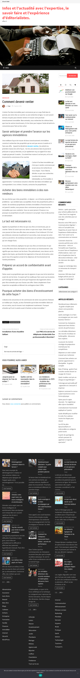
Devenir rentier (15, 322)
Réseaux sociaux (60, 610)
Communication (60, 603)
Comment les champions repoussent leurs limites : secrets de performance (66, 325)
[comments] (70, 85)
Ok (40, 675)
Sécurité (5, 636)
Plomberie (32, 637)
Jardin (31, 634)
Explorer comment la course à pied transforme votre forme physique (67, 393)
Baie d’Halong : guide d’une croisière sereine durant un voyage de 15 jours (67, 371)
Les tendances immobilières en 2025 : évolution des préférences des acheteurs (47, 381)
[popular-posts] (60, 85)
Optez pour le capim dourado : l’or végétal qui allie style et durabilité (66, 401)
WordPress (6, 640)
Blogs (4, 606)
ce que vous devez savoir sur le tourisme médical (70, 501)
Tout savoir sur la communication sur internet (71, 117)
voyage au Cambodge (65, 266)
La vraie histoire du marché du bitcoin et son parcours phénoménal (71, 143)
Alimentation (6, 589)
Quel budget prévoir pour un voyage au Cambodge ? (66, 276)
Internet (5, 633)
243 (8, 582)
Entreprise (5, 616)
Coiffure (31, 654)
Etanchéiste (33, 657)
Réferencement (60, 607)
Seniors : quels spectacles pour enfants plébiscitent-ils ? (67, 211)
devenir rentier (32, 146)
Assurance (5, 593)
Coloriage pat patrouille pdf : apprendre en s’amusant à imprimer (67, 385)
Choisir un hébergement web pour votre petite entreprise (71, 130)
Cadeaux (5, 609)
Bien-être (5, 603)
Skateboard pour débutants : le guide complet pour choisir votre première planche (44, 467)
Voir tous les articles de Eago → (14, 351)
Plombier (58, 617)
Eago (9, 106)
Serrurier (58, 620)
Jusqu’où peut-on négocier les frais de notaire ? (9, 379)
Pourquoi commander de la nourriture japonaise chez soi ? (71, 169)
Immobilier (5, 98)
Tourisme (67, 497)
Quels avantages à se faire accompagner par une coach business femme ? (67, 317)
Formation (5, 619)
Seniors (57, 637)
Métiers (14, 558)
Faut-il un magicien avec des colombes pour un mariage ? (67, 216)
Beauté (4, 599)
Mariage (31, 640)
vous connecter (15, 404)
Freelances (32, 660)
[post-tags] (75, 85)
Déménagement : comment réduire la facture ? (18, 464)
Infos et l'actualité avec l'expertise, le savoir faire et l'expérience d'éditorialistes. (35, 13)
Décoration (32, 630)
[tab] (60, 85)
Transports (58, 647)
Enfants (5, 613)
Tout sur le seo (34, 664)
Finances (5, 626)
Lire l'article (7, 488)
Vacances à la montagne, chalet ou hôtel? (71, 156)
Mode (57, 627)
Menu (6, 68)
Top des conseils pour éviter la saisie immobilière (18, 529)
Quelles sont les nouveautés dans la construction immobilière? (27, 380)
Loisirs (14, 492)
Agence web (33, 647)
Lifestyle (32, 617)
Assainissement (34, 627)
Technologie (59, 640)
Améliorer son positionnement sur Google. (70, 92)
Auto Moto (6, 596)
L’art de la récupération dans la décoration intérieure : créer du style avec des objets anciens (67, 258)
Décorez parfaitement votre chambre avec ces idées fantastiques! (71, 185)
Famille (4, 623)
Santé (57, 633)
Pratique (41, 460)
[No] (78, 673)
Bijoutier (31, 650)
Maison (14, 460)
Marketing (58, 613)
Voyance (58, 623)
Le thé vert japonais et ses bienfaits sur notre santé (71, 105)
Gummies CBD (63, 274)
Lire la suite (59, 493)
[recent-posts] (65, 85)
